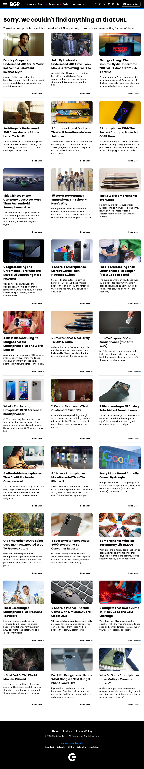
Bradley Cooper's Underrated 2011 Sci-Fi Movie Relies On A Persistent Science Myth (23, 66)
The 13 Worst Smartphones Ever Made (118, 198)
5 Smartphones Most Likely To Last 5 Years (70, 340)
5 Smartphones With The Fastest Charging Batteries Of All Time (118, 132)
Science (54, 4)
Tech (41, 4)
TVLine (71, 747)
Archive (67, 731)
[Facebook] (95, 4)
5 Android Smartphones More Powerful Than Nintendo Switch (68, 271)
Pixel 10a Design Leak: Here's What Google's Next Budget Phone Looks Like (71, 679)
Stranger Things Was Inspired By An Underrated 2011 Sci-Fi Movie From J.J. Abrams (118, 66)
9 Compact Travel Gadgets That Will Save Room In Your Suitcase (71, 132)
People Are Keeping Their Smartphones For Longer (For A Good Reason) (117, 271)
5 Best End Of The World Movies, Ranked (20, 677)
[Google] (113, 4)
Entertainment (72, 4)
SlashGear (94, 747)
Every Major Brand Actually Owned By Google (119, 475)
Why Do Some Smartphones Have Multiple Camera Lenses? (119, 679)
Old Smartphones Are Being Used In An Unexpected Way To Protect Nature (23, 544)
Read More (37, 93)
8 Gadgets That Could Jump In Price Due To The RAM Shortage (119, 612)
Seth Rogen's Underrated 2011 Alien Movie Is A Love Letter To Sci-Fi (21, 132)
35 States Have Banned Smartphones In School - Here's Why (69, 199)
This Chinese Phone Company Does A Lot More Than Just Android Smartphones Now (22, 201)
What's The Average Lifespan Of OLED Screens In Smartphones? (22, 410)
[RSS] (118, 4)
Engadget (49, 747)
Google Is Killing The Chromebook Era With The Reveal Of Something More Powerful (22, 273)
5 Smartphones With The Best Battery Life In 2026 (117, 543)
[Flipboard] (109, 4)
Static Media (58, 736)
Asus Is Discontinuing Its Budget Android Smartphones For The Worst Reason (23, 344)
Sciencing (81, 747)
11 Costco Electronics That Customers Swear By (69, 408)
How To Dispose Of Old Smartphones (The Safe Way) (116, 342)
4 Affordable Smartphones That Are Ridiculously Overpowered (22, 477)
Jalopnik (61, 747)
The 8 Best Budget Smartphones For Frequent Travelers (22, 612)
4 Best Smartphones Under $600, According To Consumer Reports (70, 544)
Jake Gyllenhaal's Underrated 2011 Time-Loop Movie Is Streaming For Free (71, 64)
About (55, 731)
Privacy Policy (84, 731)
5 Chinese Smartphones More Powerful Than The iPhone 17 (68, 477)
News (30, 4)
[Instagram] (104, 4)
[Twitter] (100, 4)
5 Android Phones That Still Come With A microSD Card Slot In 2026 (71, 612)
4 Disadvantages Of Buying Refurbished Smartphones (119, 408)
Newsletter (130, 4)
